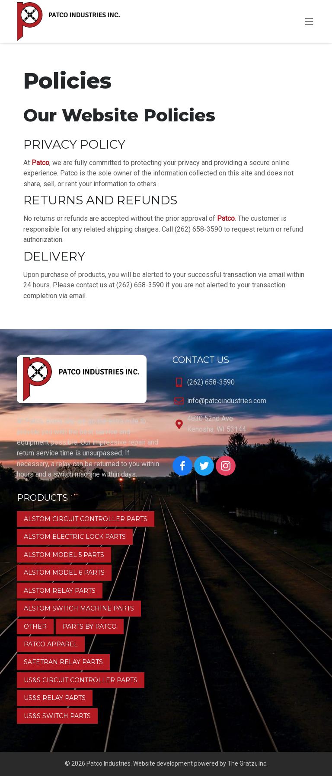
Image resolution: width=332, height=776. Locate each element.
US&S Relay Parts (55, 698)
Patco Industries (108, 763)
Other (35, 626)
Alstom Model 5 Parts (64, 555)
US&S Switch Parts (57, 716)
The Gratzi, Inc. (247, 763)
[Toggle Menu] (309, 22)
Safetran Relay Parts (63, 662)
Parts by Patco (90, 626)
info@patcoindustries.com (226, 401)
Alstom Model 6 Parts (64, 572)
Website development (163, 763)
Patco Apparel (51, 644)
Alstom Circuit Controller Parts (85, 519)
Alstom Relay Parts (60, 591)
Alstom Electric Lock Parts (75, 537)
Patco (40, 163)
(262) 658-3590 (211, 382)
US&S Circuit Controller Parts (80, 680)
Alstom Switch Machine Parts (79, 608)
